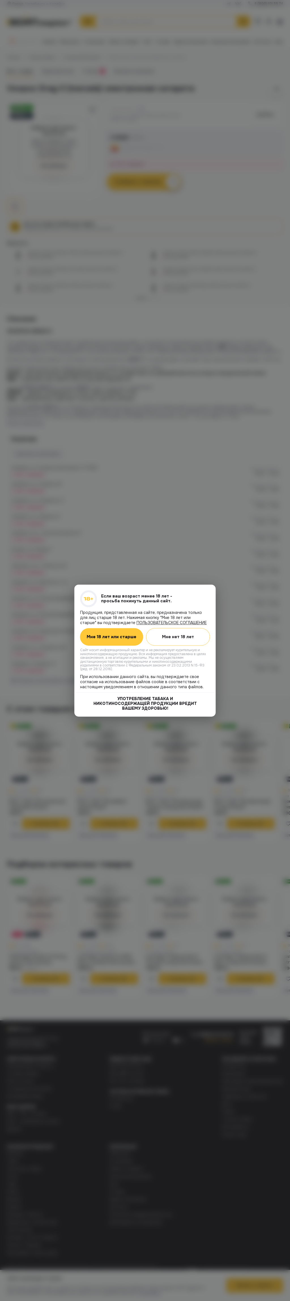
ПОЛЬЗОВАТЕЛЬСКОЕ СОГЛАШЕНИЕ (172, 622)
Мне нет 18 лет (178, 637)
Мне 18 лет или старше (112, 637)
